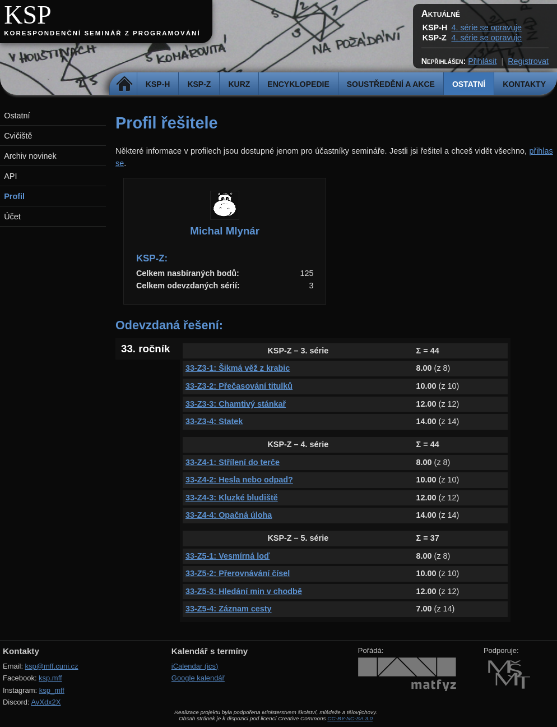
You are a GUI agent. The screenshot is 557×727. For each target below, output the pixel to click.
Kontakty (524, 84)
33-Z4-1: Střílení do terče (232, 462)
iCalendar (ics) (195, 666)
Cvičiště (18, 135)
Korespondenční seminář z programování (102, 33)
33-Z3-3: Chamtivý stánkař (235, 403)
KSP (28, 15)
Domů (125, 84)
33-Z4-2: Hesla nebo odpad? (239, 479)
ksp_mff (51, 690)
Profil (14, 196)
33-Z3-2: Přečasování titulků (239, 385)
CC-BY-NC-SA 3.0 (350, 718)
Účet (12, 216)
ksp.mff (50, 678)
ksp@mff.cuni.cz (51, 666)
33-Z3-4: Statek (214, 421)
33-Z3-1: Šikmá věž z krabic (237, 368)
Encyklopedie (298, 84)
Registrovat (528, 61)
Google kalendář (198, 678)
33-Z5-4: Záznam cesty (228, 608)
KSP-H (158, 84)
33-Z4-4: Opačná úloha (228, 514)
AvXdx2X (46, 702)
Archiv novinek (30, 155)
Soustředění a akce (391, 84)
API (10, 176)
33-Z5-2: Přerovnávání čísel (237, 573)
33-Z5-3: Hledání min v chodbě (243, 591)
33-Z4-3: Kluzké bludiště (231, 497)
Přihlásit (482, 61)
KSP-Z (199, 84)
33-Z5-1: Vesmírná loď (227, 555)
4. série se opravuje (486, 27)
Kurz (239, 84)
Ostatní (468, 84)
